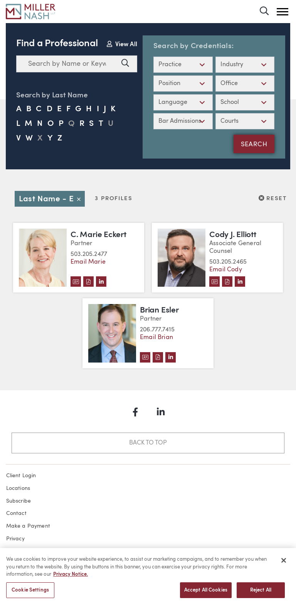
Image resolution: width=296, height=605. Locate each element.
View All (122, 44)
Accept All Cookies (205, 593)
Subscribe (18, 501)
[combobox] (67, 64)
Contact (16, 513)
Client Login (21, 475)
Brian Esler (159, 310)
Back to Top (147, 443)
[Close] (283, 563)
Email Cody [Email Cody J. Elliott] (225, 270)
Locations (18, 488)
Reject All (260, 593)
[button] (282, 11)
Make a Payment (28, 526)
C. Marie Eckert (98, 235)
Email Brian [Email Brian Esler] (156, 337)
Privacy (15, 538)
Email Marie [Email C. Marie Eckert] (88, 262)
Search (254, 145)
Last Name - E (52, 199)
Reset (273, 198)
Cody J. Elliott (232, 235)
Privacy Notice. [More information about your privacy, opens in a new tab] (70, 577)
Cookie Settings (30, 593)
